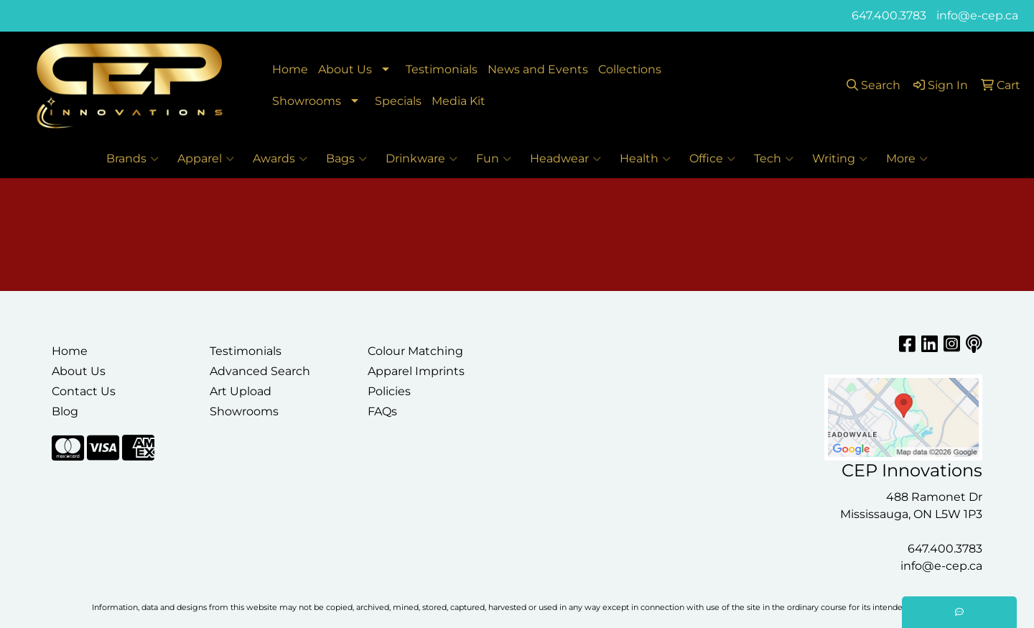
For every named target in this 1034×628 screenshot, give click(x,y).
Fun (493, 158)
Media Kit (458, 101)
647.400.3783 (889, 15)
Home (290, 69)
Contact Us (84, 391)
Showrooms (306, 101)
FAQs (382, 411)
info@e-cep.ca (977, 15)
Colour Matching (415, 351)
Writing (839, 158)
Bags (346, 158)
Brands (132, 158)
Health (645, 158)
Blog (65, 411)
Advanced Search (260, 371)
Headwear (565, 158)
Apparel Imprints (416, 371)
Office (712, 158)
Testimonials (442, 69)
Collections (629, 69)
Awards (280, 158)
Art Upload (240, 391)
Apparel (205, 158)
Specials (398, 101)
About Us (345, 69)
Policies (389, 391)
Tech (773, 158)
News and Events (538, 69)
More (907, 158)
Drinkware (421, 158)
